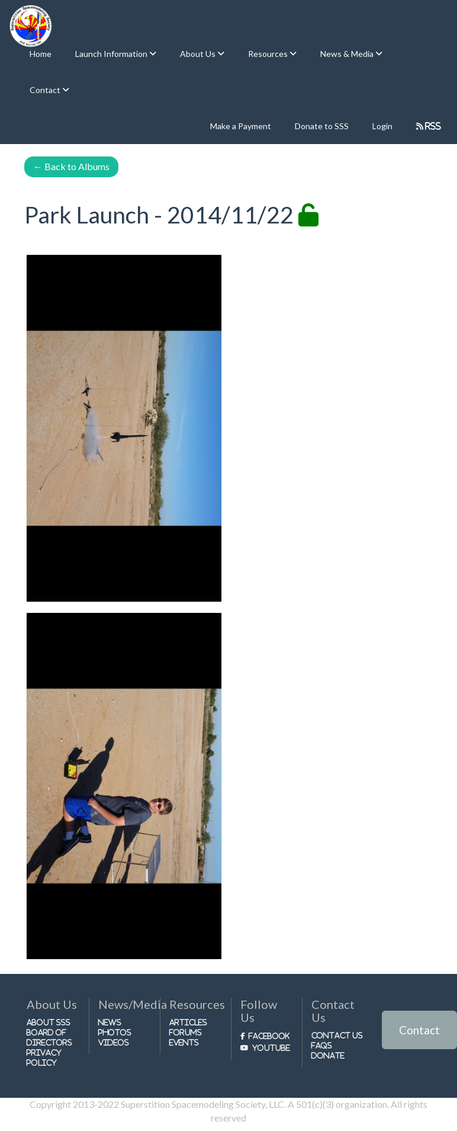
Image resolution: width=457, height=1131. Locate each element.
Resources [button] (268, 54)
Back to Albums (71, 166)
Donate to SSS (322, 126)
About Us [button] (198, 54)
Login (382, 126)
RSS (432, 126)
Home (41, 54)
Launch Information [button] (112, 54)
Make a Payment (240, 126)
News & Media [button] (347, 54)
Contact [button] (46, 90)
